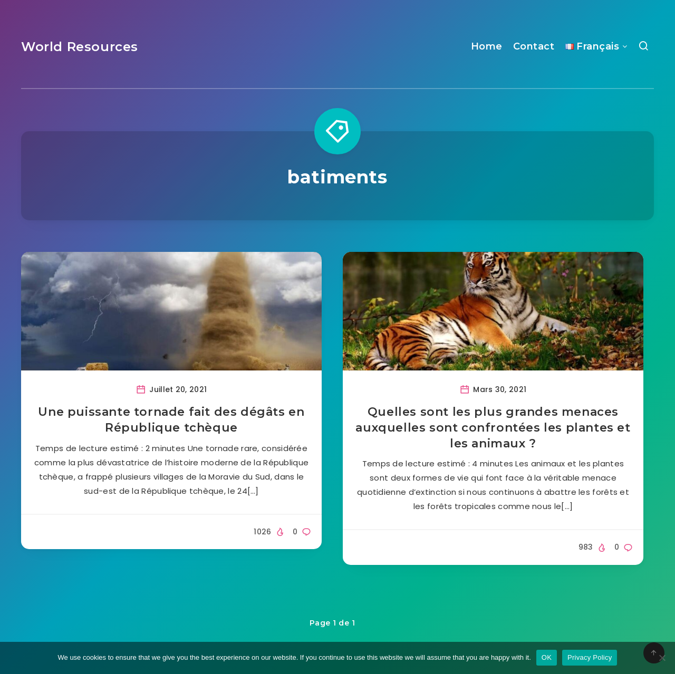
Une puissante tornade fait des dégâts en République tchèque (171, 420)
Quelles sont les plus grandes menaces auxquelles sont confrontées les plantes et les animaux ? (492, 427)
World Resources (79, 46)
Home (487, 46)
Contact (534, 46)
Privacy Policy (589, 657)
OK (547, 657)
